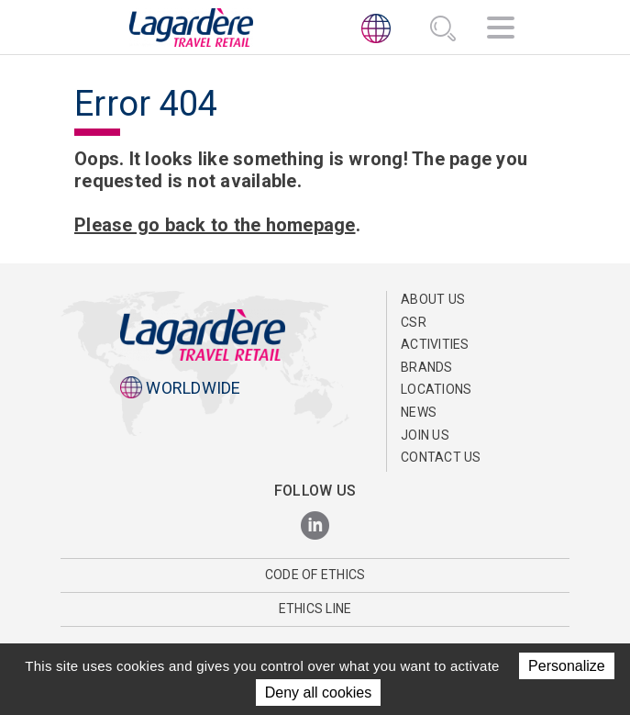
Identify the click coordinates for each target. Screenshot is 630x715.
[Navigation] (500, 30)
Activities (435, 344)
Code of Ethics (315, 574)
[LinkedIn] (315, 526)
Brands (427, 367)
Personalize (566, 666)
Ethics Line (315, 608)
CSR (413, 322)
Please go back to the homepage (215, 225)
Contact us (441, 457)
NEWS (419, 412)
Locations (436, 389)
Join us (425, 435)
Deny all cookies (318, 692)
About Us (433, 299)
